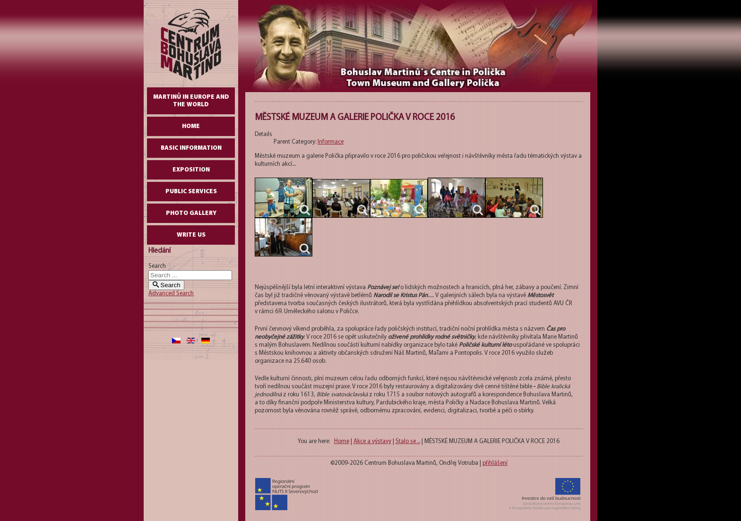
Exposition (191, 170)
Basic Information (191, 148)
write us (191, 235)
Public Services (191, 191)
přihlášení (495, 463)
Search (157, 266)
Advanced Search (171, 293)
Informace (331, 142)
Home (191, 126)
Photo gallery (191, 213)
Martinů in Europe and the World (191, 101)
